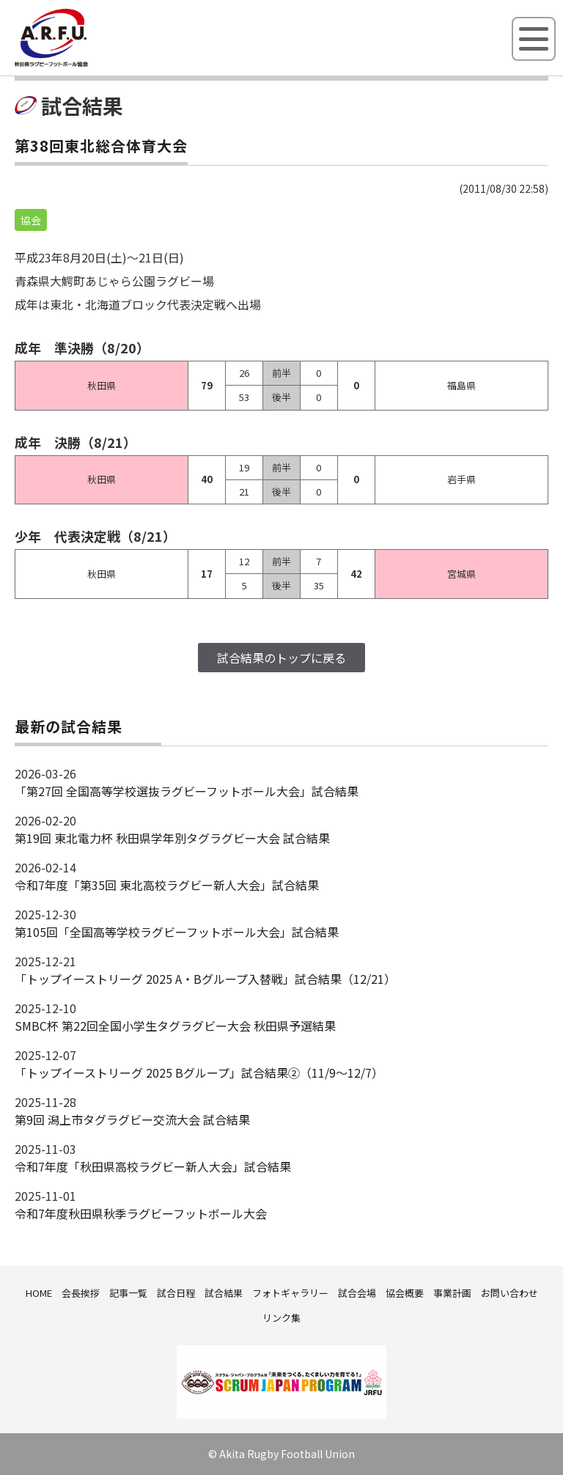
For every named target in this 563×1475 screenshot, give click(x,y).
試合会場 (357, 1293)
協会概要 (405, 1293)
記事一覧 (128, 1293)
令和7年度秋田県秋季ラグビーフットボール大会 (141, 1213)
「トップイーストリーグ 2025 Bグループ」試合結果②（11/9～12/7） (199, 1072)
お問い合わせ (509, 1293)
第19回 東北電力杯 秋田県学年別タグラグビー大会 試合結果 (172, 838)
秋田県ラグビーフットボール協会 (84, 64)
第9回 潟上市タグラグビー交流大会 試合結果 (132, 1119)
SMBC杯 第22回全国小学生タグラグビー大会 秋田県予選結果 (175, 1025)
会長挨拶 (81, 1293)
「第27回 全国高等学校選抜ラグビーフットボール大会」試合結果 (186, 791)
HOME (39, 1293)
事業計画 (452, 1293)
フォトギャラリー (290, 1293)
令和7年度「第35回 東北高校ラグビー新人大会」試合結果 (167, 885)
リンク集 (281, 1318)
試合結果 (224, 1293)
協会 (31, 220)
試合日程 (176, 1293)
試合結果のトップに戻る (281, 657)
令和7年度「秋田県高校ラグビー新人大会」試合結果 (153, 1166)
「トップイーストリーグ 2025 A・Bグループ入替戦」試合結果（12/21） (205, 978)
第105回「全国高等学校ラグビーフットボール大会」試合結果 (177, 932)
